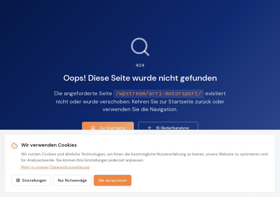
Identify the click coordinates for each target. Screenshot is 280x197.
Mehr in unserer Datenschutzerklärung (55, 167)
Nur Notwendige (72, 180)
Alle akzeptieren (112, 180)
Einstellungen (31, 180)
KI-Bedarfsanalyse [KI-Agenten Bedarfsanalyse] (168, 127)
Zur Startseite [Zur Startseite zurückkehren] (108, 127)
